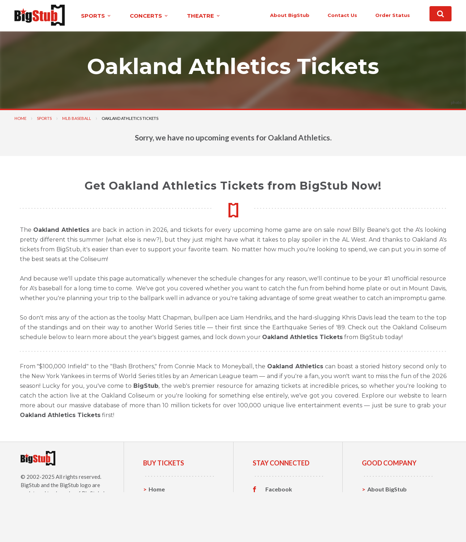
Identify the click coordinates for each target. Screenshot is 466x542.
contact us (342, 15)
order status (392, 15)
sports (96, 15)
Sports (44, 118)
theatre (204, 15)
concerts (149, 15)
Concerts (161, 511)
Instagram (279, 512)
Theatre (160, 522)
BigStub (30, 485)
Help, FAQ (380, 511)
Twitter (275, 500)
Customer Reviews (290, 523)
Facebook (278, 489)
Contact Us (382, 500)
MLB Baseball (76, 118)
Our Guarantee (387, 522)
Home (20, 118)
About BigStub (289, 15)
